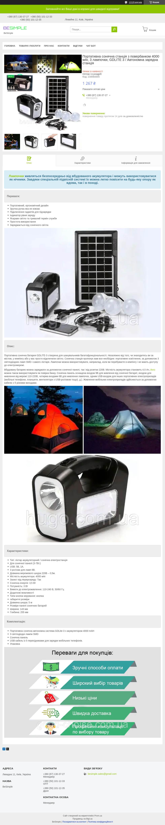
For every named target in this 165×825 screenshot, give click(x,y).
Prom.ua (98, 816)
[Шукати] (114, 29)
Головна (9, 46)
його (152, 369)
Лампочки (16, 176)
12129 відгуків (135, 2)
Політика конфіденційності (100, 822)
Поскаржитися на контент (74, 822)
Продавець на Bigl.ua (82, 819)
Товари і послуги (29, 46)
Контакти (64, 46)
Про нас (49, 46)
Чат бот (91, 46)
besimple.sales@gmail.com (102, 774)
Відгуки (77, 46)
